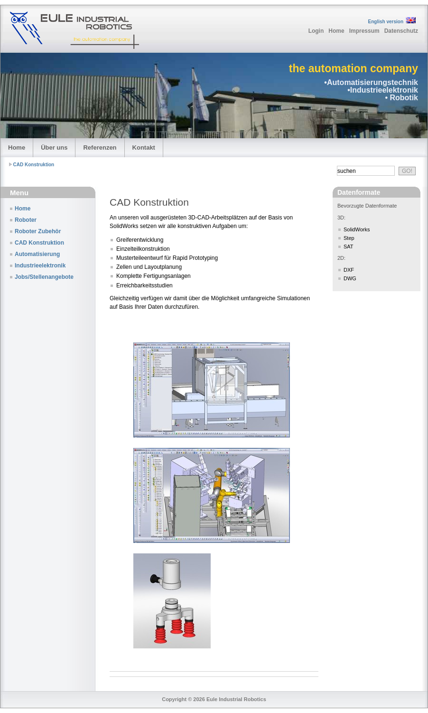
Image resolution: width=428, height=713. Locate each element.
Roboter (26, 220)
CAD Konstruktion (34, 164)
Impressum (364, 31)
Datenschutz (401, 31)
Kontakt (143, 147)
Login (316, 31)
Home (336, 31)
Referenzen (99, 147)
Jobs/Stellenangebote (44, 277)
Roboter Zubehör (38, 231)
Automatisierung (37, 254)
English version (385, 21)
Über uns (54, 147)
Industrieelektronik (40, 265)
